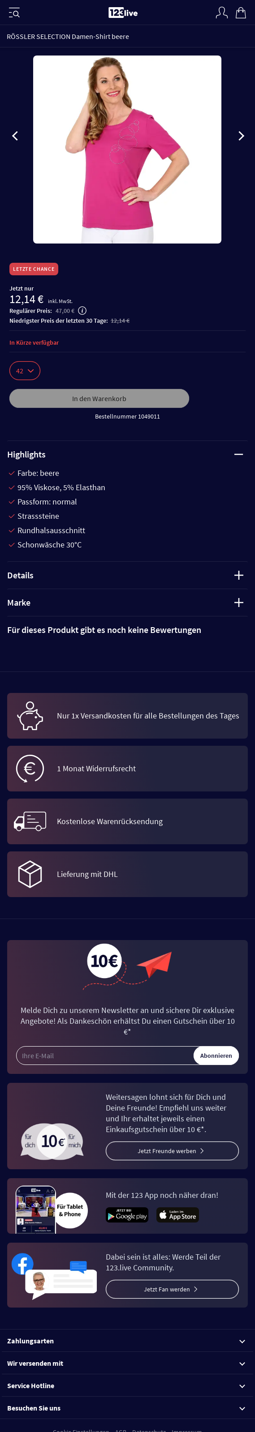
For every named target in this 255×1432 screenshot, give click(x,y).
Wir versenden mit (126, 1363)
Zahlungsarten (126, 1340)
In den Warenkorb (99, 398)
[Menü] (14, 12)
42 (25, 370)
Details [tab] (125, 575)
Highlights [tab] (125, 454)
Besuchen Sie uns (126, 1407)
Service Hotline (126, 1385)
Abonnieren (216, 1056)
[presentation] (15, 137)
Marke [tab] (125, 602)
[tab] (127, 629)
